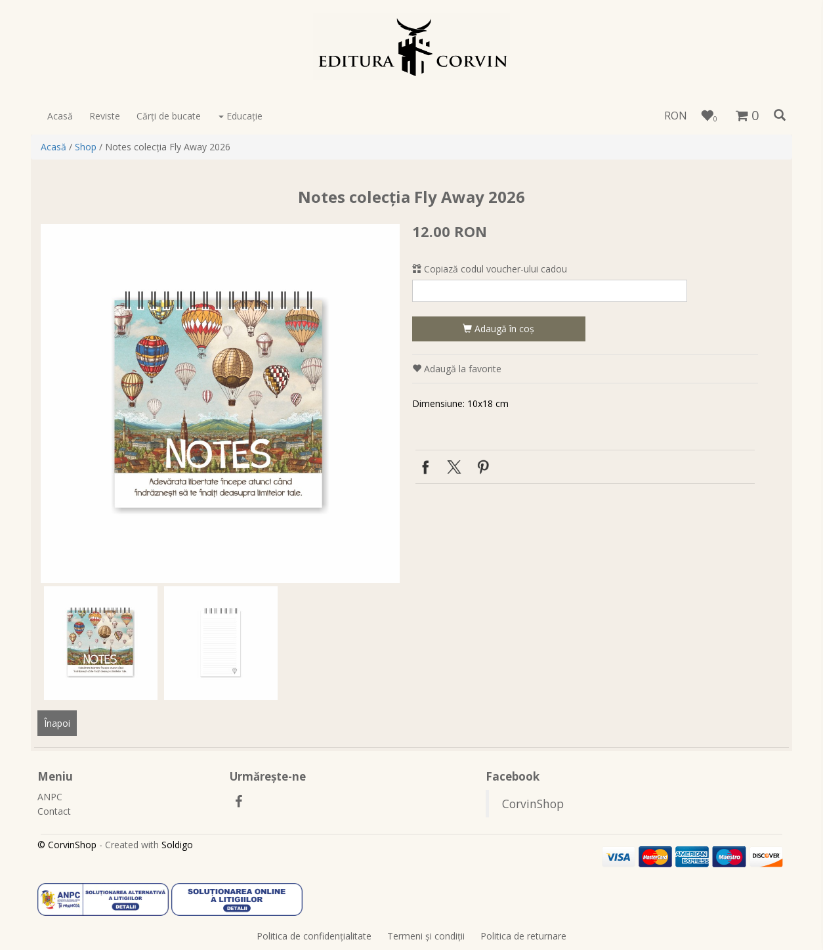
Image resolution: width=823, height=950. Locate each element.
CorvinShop (533, 803)
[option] (220, 403)
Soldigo (177, 844)
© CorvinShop (66, 844)
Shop (85, 146)
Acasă (60, 116)
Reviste (104, 116)
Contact (54, 811)
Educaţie (241, 116)
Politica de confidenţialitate (314, 936)
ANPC (49, 796)
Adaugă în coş (498, 328)
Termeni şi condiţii (426, 936)
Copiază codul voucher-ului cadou (489, 269)
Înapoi (57, 723)
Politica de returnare (523, 936)
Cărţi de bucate (169, 116)
